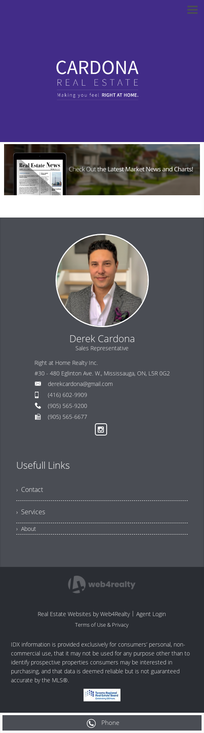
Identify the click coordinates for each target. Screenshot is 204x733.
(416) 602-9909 (67, 395)
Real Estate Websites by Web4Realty (84, 614)
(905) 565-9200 (67, 406)
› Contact (29, 489)
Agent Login (151, 614)
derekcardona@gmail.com (80, 384)
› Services (30, 511)
